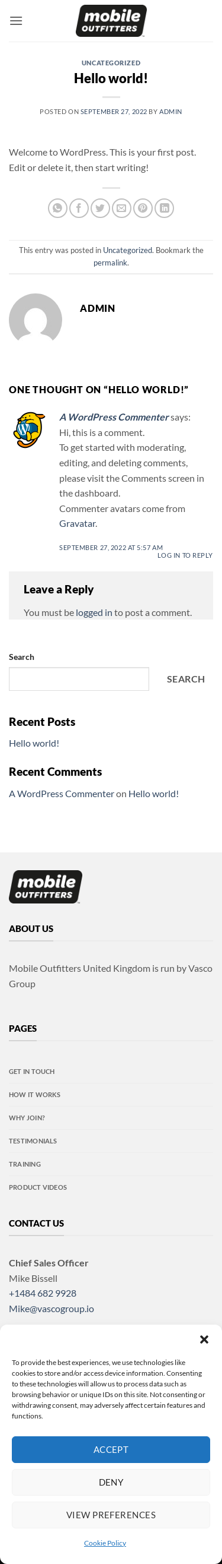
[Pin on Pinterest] (143, 208)
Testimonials (33, 1141)
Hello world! (34, 742)
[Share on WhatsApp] (57, 208)
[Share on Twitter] (100, 208)
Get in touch (32, 1071)
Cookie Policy (105, 1542)
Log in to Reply (185, 555)
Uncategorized (111, 63)
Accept (111, 1449)
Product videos (38, 1187)
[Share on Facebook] (79, 208)
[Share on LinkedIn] (164, 208)
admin (170, 111)
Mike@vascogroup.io (51, 1308)
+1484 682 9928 (42, 1292)
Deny (111, 1482)
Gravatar (77, 523)
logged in (94, 612)
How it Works (35, 1094)
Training (25, 1164)
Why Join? (27, 1117)
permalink (110, 262)
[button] (204, 1339)
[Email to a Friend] (121, 208)
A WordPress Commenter (114, 416)
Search (21, 657)
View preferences (111, 1514)
